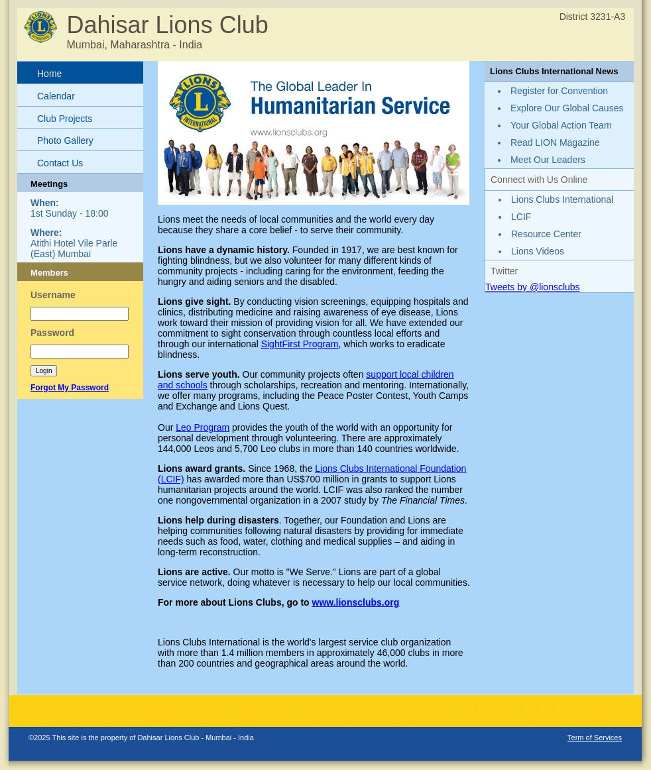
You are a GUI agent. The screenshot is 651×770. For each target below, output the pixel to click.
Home (49, 73)
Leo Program (202, 427)
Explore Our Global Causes (566, 108)
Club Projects (64, 118)
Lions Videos (537, 251)
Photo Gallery (65, 140)
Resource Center (546, 234)
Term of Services (594, 738)
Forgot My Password (69, 387)
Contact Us (60, 163)
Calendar (56, 96)
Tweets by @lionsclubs (532, 287)
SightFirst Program (300, 344)
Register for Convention (559, 90)
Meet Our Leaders (547, 159)
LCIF (521, 216)
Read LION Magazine (555, 142)
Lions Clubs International (562, 199)
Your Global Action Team (561, 125)
